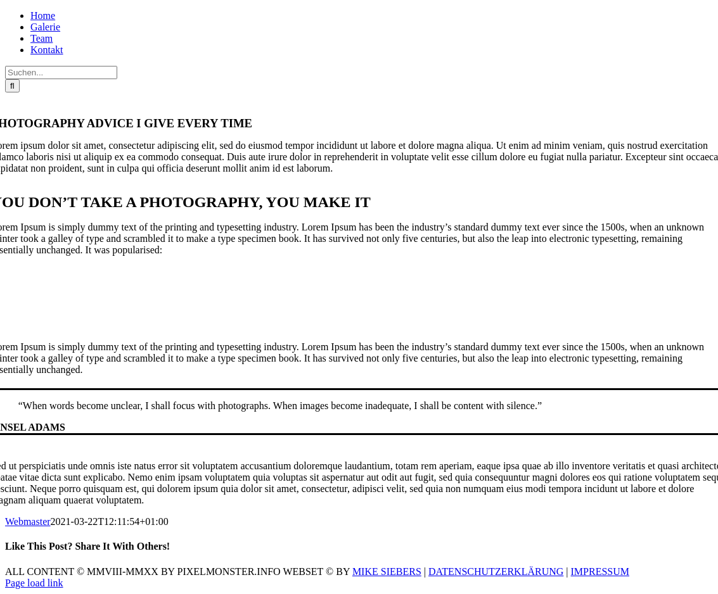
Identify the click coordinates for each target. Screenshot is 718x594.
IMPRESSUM (600, 571)
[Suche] (12, 85)
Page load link (34, 583)
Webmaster (28, 521)
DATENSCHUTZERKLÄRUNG (495, 571)
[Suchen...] (61, 72)
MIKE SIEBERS (386, 571)
